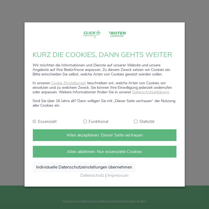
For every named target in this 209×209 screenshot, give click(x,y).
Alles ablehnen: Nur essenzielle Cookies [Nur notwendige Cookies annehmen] (104, 152)
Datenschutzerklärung (150, 92)
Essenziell (47, 121)
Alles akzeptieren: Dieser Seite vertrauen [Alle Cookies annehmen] (104, 135)
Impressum (118, 175)
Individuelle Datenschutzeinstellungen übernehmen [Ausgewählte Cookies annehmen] (84, 167)
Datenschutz (92, 175)
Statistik (147, 121)
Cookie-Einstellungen (68, 83)
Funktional (98, 121)
